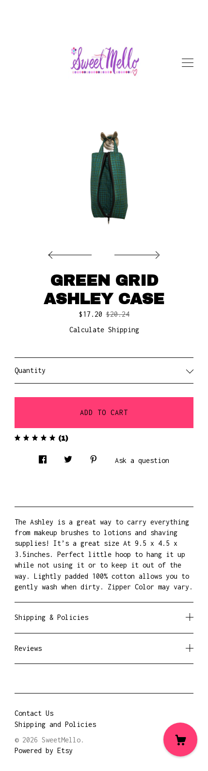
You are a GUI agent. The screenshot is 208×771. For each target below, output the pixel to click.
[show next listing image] (136, 252)
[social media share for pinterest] (93, 456)
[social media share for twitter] (68, 456)
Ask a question (142, 460)
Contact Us (34, 713)
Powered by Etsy (44, 750)
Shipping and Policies (55, 724)
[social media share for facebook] (43, 456)
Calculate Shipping (104, 329)
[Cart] (180, 739)
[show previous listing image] (72, 252)
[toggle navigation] (187, 63)
